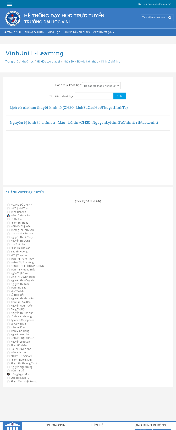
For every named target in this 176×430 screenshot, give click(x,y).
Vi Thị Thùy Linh (17, 255)
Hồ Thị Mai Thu (17, 208)
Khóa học (54, 32)
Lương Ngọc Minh (18, 374)
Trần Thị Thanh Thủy (20, 258)
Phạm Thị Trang (17, 222)
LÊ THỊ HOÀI (15, 294)
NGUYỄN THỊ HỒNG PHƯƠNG (25, 266)
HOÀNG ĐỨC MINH (19, 204)
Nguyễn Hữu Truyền (20, 305)
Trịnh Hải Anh (16, 211)
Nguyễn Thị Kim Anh (20, 312)
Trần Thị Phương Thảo (21, 269)
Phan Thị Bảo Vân (18, 248)
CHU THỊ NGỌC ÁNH (20, 356)
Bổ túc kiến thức (87, 61)
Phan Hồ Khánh (17, 345)
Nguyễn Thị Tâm (18, 284)
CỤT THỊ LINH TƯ (18, 377)
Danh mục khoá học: (68, 85)
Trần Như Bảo (16, 287)
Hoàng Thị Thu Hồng (20, 262)
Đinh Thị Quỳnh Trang (21, 276)
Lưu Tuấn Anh (16, 244)
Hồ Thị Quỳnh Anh (19, 348)
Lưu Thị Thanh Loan (20, 233)
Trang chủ (12, 32)
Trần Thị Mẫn (16, 370)
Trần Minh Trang (18, 330)
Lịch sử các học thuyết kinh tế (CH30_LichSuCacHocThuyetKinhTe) (69, 107)
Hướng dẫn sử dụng (76, 32)
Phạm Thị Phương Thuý (22, 363)
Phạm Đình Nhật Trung (21, 381)
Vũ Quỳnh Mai (16, 323)
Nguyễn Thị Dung (18, 240)
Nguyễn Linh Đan (18, 341)
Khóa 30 (68, 61)
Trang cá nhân (34, 32)
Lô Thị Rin (14, 219)
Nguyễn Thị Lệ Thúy (20, 237)
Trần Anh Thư (16, 352)
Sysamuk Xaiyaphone (20, 320)
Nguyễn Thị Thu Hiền (20, 298)
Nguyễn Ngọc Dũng (19, 367)
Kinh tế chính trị (111, 61)
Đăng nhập (165, 4)
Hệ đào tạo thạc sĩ (48, 61)
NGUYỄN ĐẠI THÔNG (20, 338)
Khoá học (28, 61)
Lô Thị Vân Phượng (19, 316)
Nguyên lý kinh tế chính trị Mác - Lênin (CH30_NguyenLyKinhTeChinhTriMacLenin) (84, 122)
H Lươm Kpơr (16, 327)
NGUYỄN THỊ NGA (19, 226)
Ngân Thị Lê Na (17, 273)
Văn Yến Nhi (15, 291)
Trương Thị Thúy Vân (20, 229)
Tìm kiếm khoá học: (62, 96)
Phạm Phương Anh (19, 359)
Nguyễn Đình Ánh (18, 334)
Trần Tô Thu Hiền (18, 215)
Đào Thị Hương (17, 251)
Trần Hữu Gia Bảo (19, 302)
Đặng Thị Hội (16, 309)
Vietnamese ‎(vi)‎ (102, 32)
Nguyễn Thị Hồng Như (21, 280)
